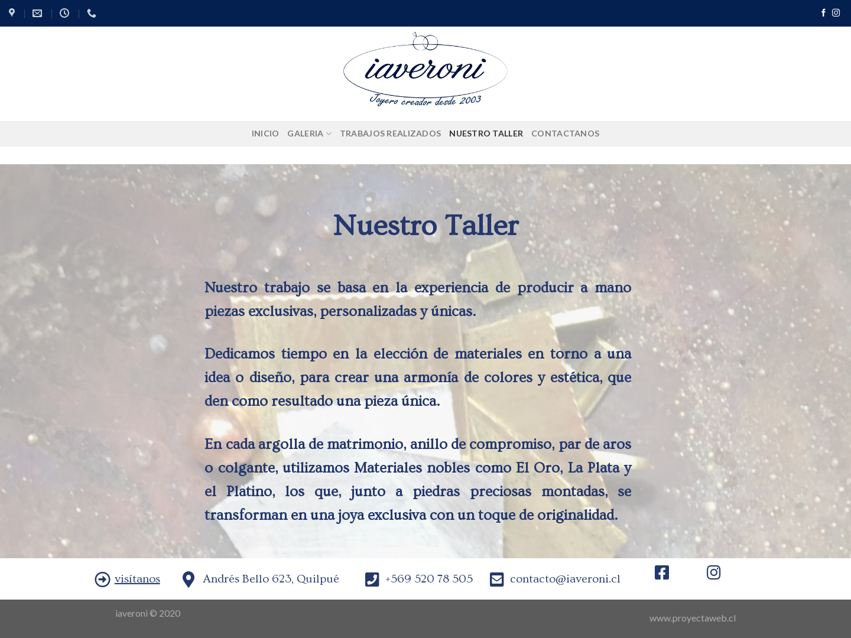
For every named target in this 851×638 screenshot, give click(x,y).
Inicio (266, 133)
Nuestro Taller (486, 133)
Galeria (309, 133)
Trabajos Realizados (390, 133)
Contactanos (565, 133)
